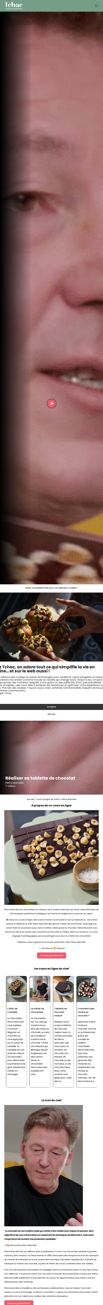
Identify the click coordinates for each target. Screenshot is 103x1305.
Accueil (30, 799)
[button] (10, 981)
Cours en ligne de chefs (48, 799)
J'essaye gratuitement (51, 955)
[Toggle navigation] (96, 5)
